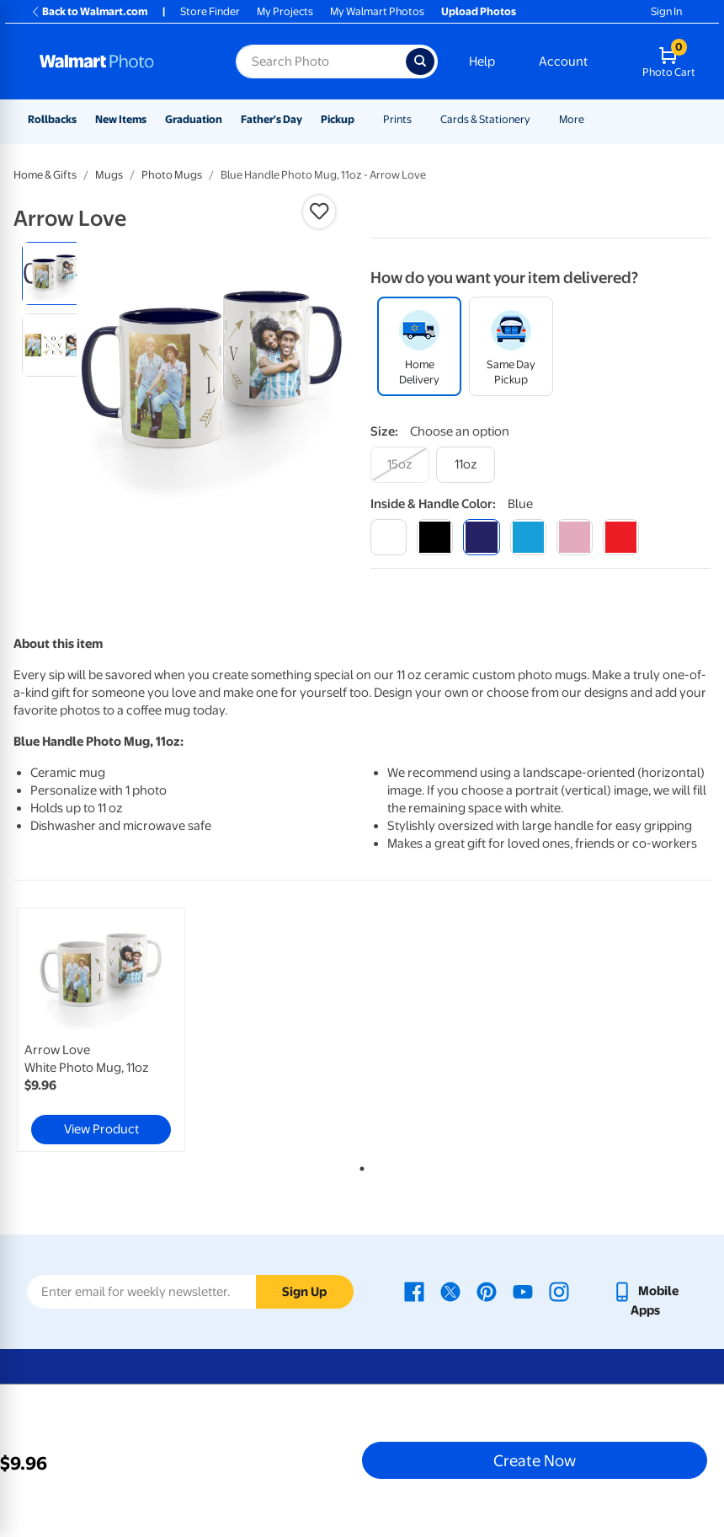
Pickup (337, 119)
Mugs (109, 175)
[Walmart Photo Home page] (119, 61)
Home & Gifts (45, 175)
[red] (621, 537)
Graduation (193, 119)
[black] (435, 537)
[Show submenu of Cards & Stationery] (538, 119)
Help (482, 61)
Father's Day (271, 119)
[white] (388, 537)
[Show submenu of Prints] (419, 119)
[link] (101, 1029)
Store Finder (210, 11)
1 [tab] (358, 1165)
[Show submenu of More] (592, 119)
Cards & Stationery (485, 119)
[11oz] (465, 465)
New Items (120, 119)
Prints (397, 119)
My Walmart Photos (377, 11)
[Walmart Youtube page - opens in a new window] (523, 1291)
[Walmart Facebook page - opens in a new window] (414, 1291)
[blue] (481, 537)
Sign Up (304, 1291)
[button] (319, 211)
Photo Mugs (171, 175)
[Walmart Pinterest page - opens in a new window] (486, 1291)
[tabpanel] (129, 1030)
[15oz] (399, 465)
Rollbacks (52, 119)
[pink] (574, 537)
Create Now (534, 1460)
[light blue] (528, 537)
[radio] (53, 273)
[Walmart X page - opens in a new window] (450, 1291)
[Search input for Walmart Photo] (321, 61)
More (571, 119)
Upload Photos (478, 11)
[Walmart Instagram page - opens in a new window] (559, 1291)
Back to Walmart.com (88, 11)
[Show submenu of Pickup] (362, 119)
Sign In (666, 11)
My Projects (285, 11)
